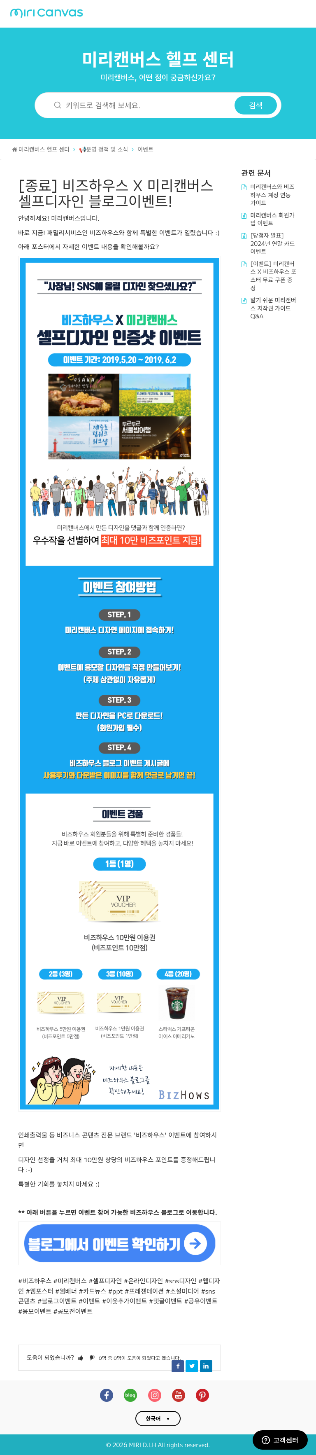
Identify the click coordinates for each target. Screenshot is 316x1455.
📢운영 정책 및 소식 (103, 149)
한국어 (153, 1418)
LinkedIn (206, 1366)
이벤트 (145, 149)
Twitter (192, 1366)
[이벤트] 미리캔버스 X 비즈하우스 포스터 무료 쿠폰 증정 (274, 275)
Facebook (178, 1366)
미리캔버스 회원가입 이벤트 (273, 219)
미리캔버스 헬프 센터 (158, 58)
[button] (81, 1357)
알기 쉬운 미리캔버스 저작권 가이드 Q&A (273, 308)
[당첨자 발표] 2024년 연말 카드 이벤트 (273, 243)
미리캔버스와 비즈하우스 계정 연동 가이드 (273, 194)
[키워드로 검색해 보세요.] (140, 105)
